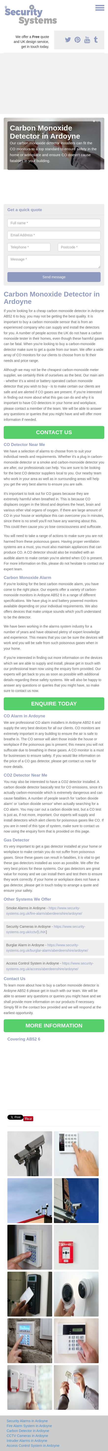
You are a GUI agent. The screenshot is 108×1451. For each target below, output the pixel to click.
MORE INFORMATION (54, 1026)
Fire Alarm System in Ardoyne (29, 1426)
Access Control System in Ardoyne (33, 1446)
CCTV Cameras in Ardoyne (27, 1436)
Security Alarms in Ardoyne (27, 1421)
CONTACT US (54, 432)
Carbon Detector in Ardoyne (28, 1431)
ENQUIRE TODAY (54, 704)
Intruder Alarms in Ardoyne (27, 1441)
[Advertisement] (54, 84)
